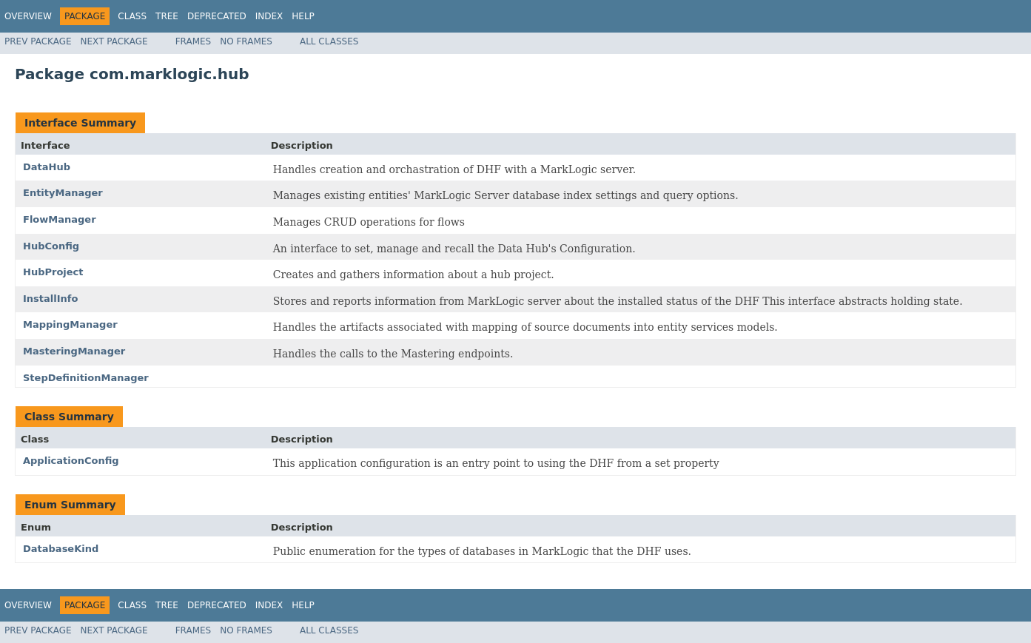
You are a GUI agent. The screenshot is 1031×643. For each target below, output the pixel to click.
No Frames (246, 41)
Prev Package (38, 41)
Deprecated (216, 16)
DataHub (46, 166)
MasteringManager (74, 351)
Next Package (114, 41)
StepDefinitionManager (86, 377)
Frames (193, 41)
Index (269, 16)
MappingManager (70, 324)
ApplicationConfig (71, 460)
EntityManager (63, 192)
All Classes (329, 41)
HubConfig (51, 246)
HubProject (53, 271)
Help (303, 16)
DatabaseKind (60, 548)
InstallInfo (50, 298)
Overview (28, 16)
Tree (166, 16)
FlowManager (59, 219)
